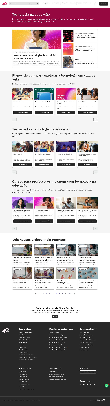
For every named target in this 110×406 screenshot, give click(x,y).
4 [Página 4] (52, 293)
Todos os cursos (84, 332)
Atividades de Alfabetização (57, 350)
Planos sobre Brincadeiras (57, 342)
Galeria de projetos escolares (27, 357)
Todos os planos (54, 332)
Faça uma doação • (24, 384)
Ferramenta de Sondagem (57, 335)
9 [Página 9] (62, 293)
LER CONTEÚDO (22, 164)
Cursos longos (84, 350)
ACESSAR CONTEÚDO (22, 221)
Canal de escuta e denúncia (57, 379)
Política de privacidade (56, 376)
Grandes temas (23, 335)
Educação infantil (24, 340)
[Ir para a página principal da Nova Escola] (4, 5)
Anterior (38, 294)
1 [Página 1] (43, 293)
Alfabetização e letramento (88, 340)
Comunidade (87, 3)
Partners (21, 386)
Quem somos (23, 376)
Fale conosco (23, 374)
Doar (55, 316)
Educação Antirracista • (87, 335)
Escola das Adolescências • (27, 354)
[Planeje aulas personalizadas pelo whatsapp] (107, 386)
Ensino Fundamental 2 (86, 342)
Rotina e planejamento (86, 345)
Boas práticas (46, 4)
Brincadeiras (22, 347)
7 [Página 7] (56, 293)
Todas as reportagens (25, 332)
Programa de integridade (56, 374)
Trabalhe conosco (24, 379)
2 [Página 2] (46, 293)
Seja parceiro (23, 381)
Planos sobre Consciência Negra (58, 337)
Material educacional (55, 345)
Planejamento (23, 350)
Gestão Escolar (23, 352)
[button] (95, 119)
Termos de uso (53, 371)
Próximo (72, 294)
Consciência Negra (24, 337)
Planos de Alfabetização (56, 340)
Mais (94, 4)
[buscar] (37, 3)
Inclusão (21, 345)
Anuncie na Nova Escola (26, 389)
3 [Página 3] (49, 293)
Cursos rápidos (84, 347)
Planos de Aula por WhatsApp (58, 347)
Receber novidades (87, 372)
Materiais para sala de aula (60, 4)
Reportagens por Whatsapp (27, 359)
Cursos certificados (76, 4)
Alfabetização (23, 342)
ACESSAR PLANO (22, 112)
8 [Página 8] (59, 293)
